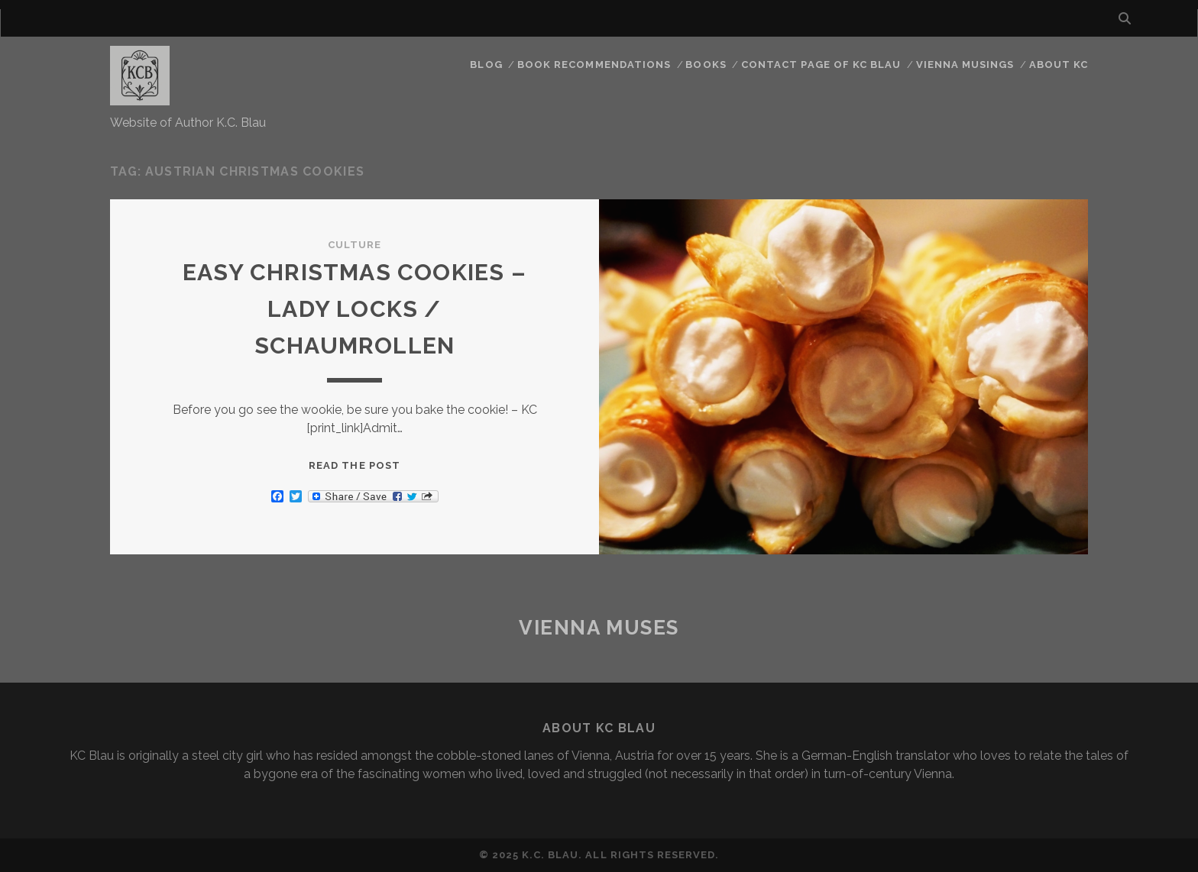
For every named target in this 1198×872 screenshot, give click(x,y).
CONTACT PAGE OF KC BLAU (821, 64)
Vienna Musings (965, 64)
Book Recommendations (594, 64)
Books (705, 64)
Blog (486, 64)
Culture (354, 244)
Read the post (354, 465)
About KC (1058, 64)
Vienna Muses (599, 627)
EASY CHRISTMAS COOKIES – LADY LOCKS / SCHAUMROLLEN (354, 309)
